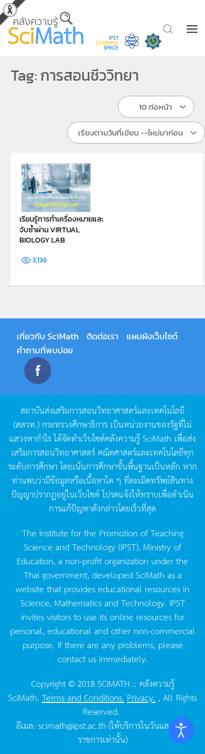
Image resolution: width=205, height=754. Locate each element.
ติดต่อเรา (102, 336)
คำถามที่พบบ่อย (45, 350)
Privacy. (141, 697)
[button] (193, 29)
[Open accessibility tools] (181, 730)
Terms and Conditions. (83, 697)
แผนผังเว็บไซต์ (152, 336)
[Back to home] (47, 27)
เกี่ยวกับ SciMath (48, 336)
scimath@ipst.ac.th (72, 725)
